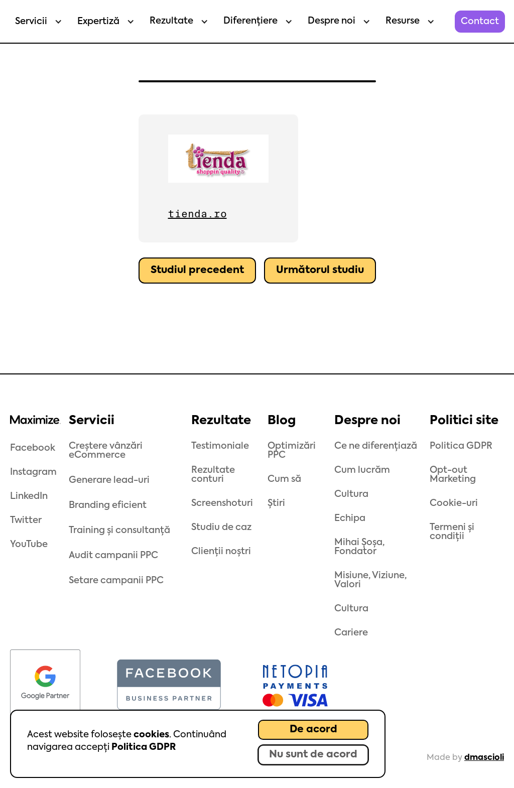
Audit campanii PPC (113, 555)
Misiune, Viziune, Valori (370, 580)
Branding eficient (108, 505)
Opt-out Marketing (453, 475)
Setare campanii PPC (116, 580)
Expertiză (98, 21)
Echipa (349, 518)
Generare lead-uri (109, 480)
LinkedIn (29, 496)
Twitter (26, 520)
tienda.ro (197, 213)
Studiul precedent (197, 271)
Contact (480, 21)
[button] (36, 22)
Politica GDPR (143, 747)
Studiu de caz (221, 527)
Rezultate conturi (213, 475)
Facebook (32, 448)
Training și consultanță (119, 530)
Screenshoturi (222, 503)
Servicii (31, 21)
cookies (151, 734)
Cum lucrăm (362, 470)
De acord (313, 730)
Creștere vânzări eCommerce (106, 451)
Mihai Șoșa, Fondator (359, 547)
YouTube (29, 544)
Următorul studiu (320, 271)
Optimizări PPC (292, 451)
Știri (276, 503)
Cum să (284, 479)
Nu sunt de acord (313, 755)
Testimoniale (220, 446)
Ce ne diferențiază (375, 446)
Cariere (351, 632)
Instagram (33, 472)
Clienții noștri (221, 551)
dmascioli (484, 758)
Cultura (351, 494)
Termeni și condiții (452, 532)
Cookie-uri (454, 503)
